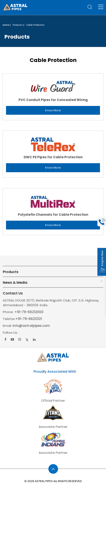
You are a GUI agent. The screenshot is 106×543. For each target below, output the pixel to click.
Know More (53, 110)
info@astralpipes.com (31, 325)
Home (6, 25)
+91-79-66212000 (28, 312)
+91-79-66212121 (28, 319)
